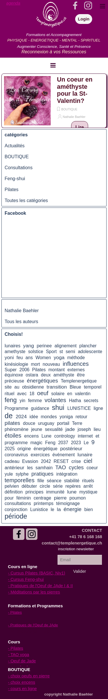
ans (29, 357)
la (59, 509)
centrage (42, 497)
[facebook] (18, 534)
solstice (35, 351)
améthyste (63, 374)
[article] (54, 101)
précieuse (14, 380)
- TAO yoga (18, 654)
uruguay (46, 423)
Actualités (14, 145)
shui (58, 407)
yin (22, 400)
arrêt (88, 486)
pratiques (42, 474)
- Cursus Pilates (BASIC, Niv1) (36, 573)
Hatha (75, 400)
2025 (10, 448)
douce (29, 423)
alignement (65, 345)
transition (57, 387)
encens (31, 436)
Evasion (30, 461)
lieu (97, 429)
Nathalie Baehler (74, 116)
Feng (50, 442)
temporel (92, 387)
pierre (60, 498)
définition (14, 491)
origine (24, 448)
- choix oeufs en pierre (29, 676)
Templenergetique (79, 380)
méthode (76, 357)
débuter (29, 486)
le (52, 509)
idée (33, 416)
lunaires (12, 345)
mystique (88, 491)
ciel (88, 461)
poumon (77, 497)
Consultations (19, 167)
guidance (40, 408)
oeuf (42, 393)
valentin (82, 393)
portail (63, 423)
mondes (49, 416)
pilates (12, 423)
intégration (66, 474)
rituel (9, 393)
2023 (76, 442)
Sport (51, 351)
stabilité (71, 480)
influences (76, 364)
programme (16, 442)
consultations (18, 503)
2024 (21, 416)
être (81, 374)
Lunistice (39, 509)
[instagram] (31, 534)
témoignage (68, 503)
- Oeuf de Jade (22, 661)
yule (9, 474)
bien (88, 509)
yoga (59, 357)
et (97, 436)
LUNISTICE (79, 408)
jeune (36, 429)
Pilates (11, 189)
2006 (24, 369)
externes (76, 369)
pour (9, 497)
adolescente (90, 351)
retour (81, 416)
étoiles (13, 435)
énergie (73, 509)
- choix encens (21, 682)
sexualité (54, 429)
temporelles (20, 480)
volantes (55, 400)
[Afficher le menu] (53, 65)
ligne (98, 408)
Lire (79, 127)
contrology (64, 436)
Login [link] (84, 19)
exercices (40, 454)
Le (86, 442)
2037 (63, 442)
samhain (43, 467)
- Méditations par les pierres (34, 592)
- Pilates (15, 648)
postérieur (71, 448)
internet (85, 436)
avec (21, 393)
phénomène (17, 429)
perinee (44, 345)
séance (54, 480)
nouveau (51, 364)
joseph (84, 429)
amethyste (15, 351)
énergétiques (42, 381)
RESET (61, 461)
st (61, 351)
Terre (77, 423)
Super (11, 369)
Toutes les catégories (26, 200)
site (8, 387)
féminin (23, 497)
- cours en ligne (22, 688)
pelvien (12, 486)
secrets (91, 400)
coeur (92, 467)
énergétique (46, 448)
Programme (16, 408)
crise (76, 461)
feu (19, 357)
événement (63, 454)
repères (73, 486)
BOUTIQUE (69, 109)
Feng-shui (15, 178)
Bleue (75, 387)
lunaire (84, 454)
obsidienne (33, 387)
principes (34, 491)
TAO (60, 467)
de (9, 416)
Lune (46, 436)
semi (70, 351)
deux (46, 374)
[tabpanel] (17, 3)
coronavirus (16, 454)
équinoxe (14, 374)
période (16, 516)
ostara (32, 374)
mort (35, 364)
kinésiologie (16, 364)
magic (37, 442)
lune (72, 492)
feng (11, 400)
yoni (9, 357)
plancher (87, 345)
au (16, 387)
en (69, 393)
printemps (44, 503)
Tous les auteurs (21, 321)
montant (56, 369)
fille (40, 480)
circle (45, 486)
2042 (46, 461)
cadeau (12, 461)
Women (43, 357)
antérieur (14, 467)
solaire (58, 393)
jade (70, 429)
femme (35, 400)
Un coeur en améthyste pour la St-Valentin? (74, 90)
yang (28, 345)
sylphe (22, 474)
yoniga (66, 416)
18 (31, 393)
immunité (55, 491)
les (30, 467)
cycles (76, 467)
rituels (88, 480)
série (58, 486)
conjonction (16, 509)
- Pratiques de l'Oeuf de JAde (33, 625)
